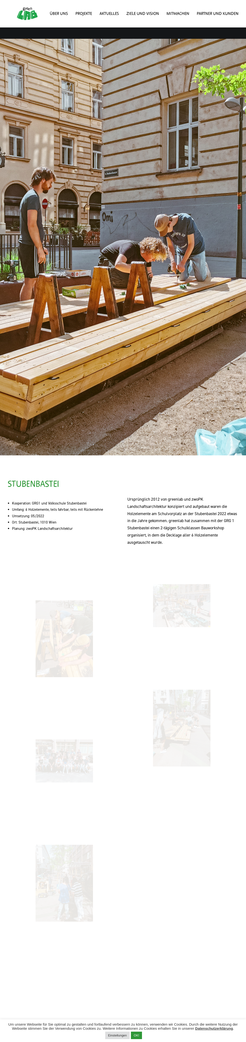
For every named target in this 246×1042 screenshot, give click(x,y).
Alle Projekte (123, 925)
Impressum (85, 962)
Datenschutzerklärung (214, 1028)
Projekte (77, 19)
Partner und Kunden (211, 19)
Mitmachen (171, 19)
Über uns (52, 19)
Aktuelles (102, 19)
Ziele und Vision (136, 19)
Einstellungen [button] (117, 1035)
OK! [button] (136, 1035)
